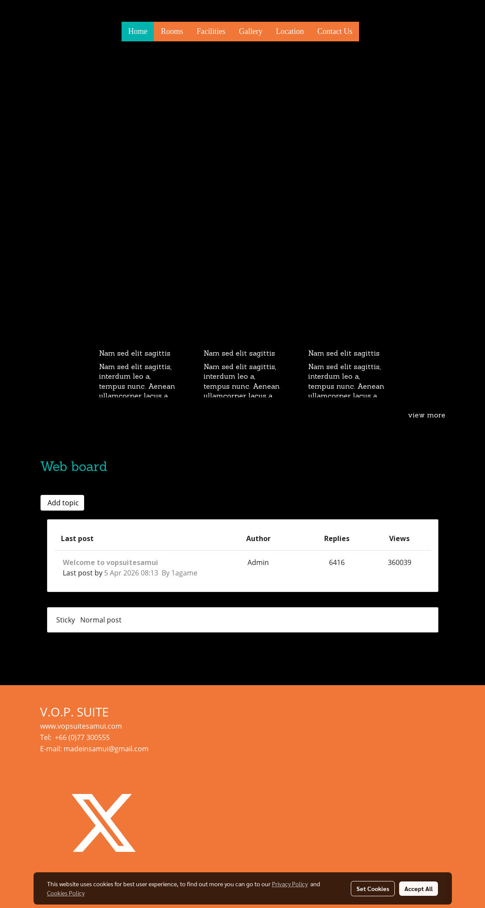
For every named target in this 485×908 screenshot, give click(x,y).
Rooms (172, 31)
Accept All (418, 888)
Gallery (250, 31)
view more (426, 415)
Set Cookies (372, 888)
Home (137, 31)
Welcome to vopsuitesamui (110, 562)
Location (290, 31)
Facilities (211, 31)
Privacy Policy (290, 884)
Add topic (62, 503)
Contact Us (335, 31)
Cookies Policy (66, 893)
